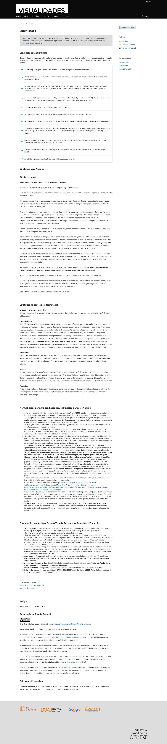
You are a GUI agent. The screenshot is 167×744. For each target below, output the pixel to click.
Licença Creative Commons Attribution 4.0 (63, 637)
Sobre (56, 16)
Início (18, 16)
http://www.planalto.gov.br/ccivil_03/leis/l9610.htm (76, 482)
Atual (26, 16)
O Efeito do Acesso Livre (76, 662)
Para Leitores (123, 62)
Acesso (148, 2)
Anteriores (36, 16)
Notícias (47, 16)
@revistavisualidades (28, 588)
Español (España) (128, 45)
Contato (67, 16)
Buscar (145, 16)
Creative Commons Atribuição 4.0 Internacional (71, 624)
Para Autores (123, 65)
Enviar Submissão (127, 27)
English (125, 41)
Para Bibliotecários (125, 69)
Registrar (26, 43)
